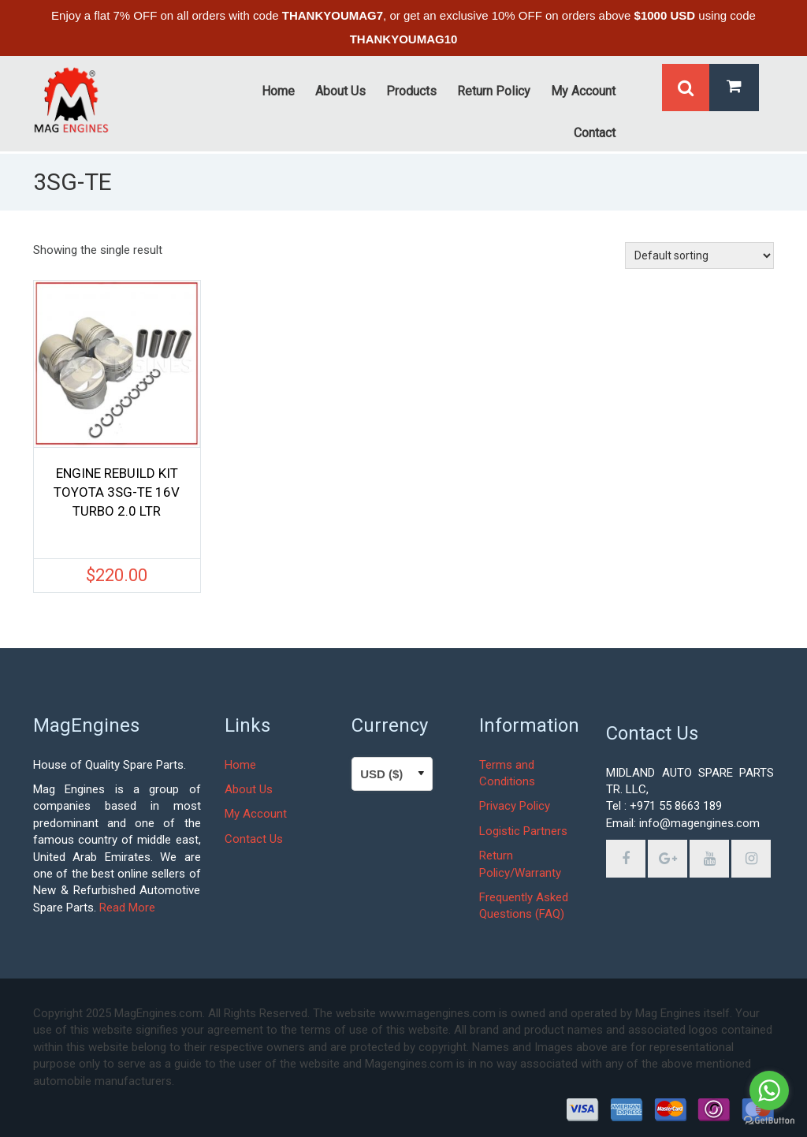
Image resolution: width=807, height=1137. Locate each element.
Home (240, 765)
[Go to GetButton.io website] (769, 1121)
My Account (256, 814)
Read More (127, 907)
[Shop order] (699, 255)
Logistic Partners (523, 831)
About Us (249, 789)
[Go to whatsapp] (769, 1090)
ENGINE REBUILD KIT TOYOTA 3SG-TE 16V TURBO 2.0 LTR (117, 492)
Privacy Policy (514, 806)
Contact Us (254, 839)
